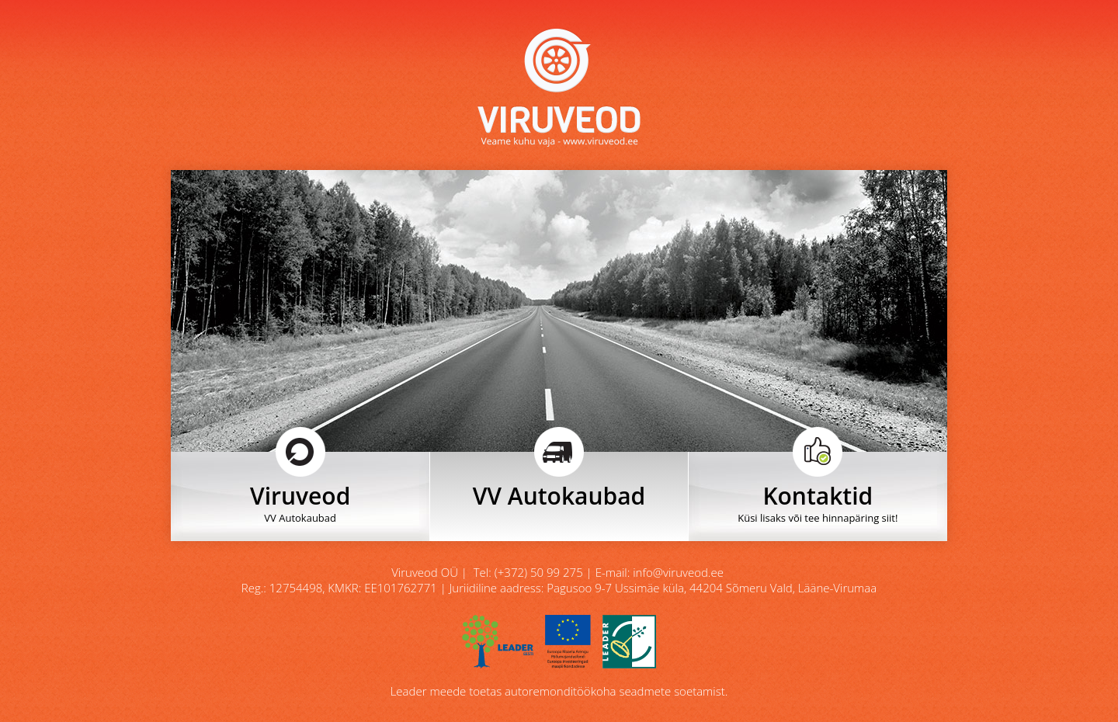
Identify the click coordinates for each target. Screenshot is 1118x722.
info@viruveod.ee (678, 572)
